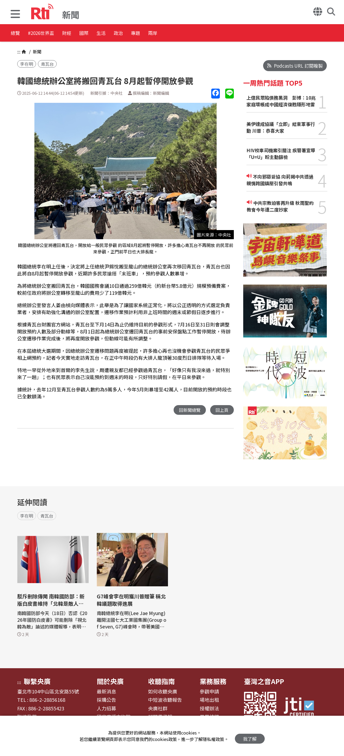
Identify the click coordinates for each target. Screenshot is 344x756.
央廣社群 (157, 708)
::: (18, 51)
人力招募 (106, 708)
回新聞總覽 (188, 410)
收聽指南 (161, 681)
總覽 (16, 33)
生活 (133, 33)
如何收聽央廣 (162, 692)
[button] (15, 15)
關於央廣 (110, 681)
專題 (181, 33)
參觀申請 (209, 692)
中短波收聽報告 (165, 700)
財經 (85, 33)
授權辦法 (209, 708)
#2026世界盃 (50, 33)
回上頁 (221, 410)
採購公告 (106, 700)
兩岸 (205, 33)
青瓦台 (47, 64)
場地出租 (209, 700)
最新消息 (106, 692)
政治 (157, 33)
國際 (109, 33)
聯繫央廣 (37, 681)
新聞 (36, 51)
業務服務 (213, 681)
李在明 (26, 64)
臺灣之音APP (264, 681)
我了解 (250, 736)
